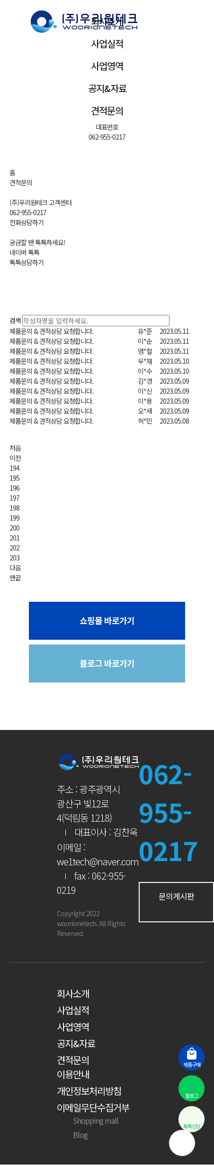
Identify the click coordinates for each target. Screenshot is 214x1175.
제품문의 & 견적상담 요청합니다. (51, 331)
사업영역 (107, 66)
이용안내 (73, 1074)
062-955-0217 (107, 137)
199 (14, 517)
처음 (15, 448)
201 (14, 537)
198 (14, 507)
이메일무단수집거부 (93, 1107)
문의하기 (186, 434)
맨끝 (15, 577)
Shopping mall (87, 1120)
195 (14, 478)
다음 (15, 567)
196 (14, 488)
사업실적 (107, 43)
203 (14, 557)
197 (14, 497)
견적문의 (107, 110)
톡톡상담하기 (26, 262)
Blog (72, 1134)
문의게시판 (176, 901)
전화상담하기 (26, 222)
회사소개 (73, 993)
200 (14, 527)
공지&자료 (107, 88)
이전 (15, 458)
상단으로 (182, 1143)
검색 (15, 320)
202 (14, 547)
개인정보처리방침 (89, 1091)
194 (14, 468)
